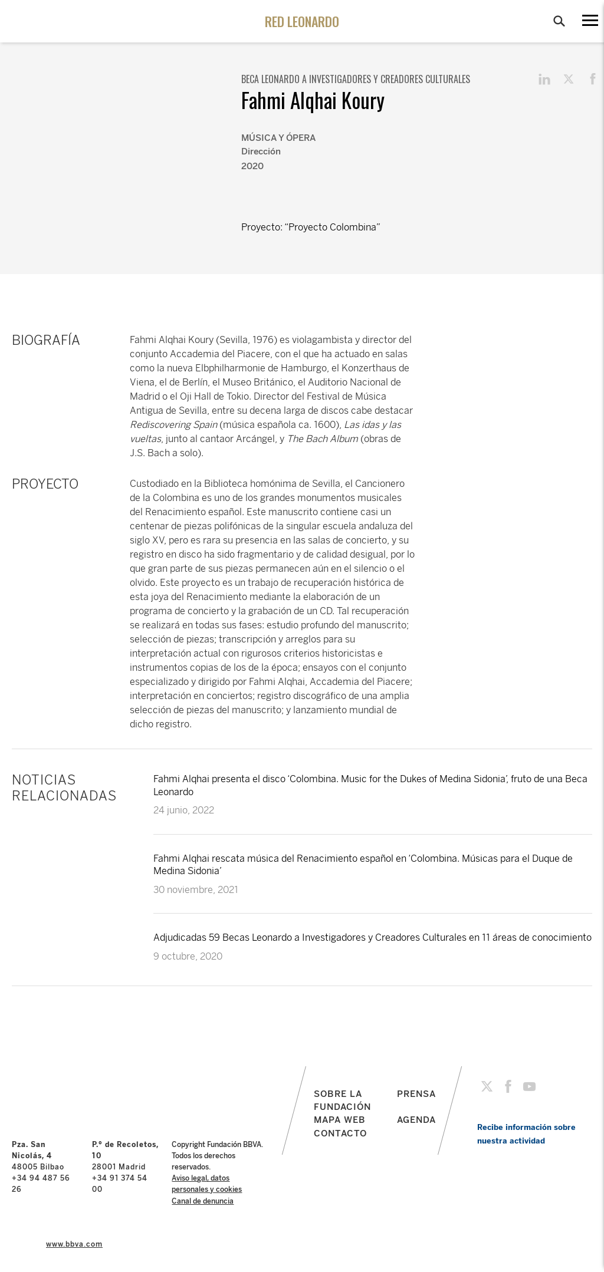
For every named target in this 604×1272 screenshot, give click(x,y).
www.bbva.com (74, 1244)
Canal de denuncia (203, 1201)
